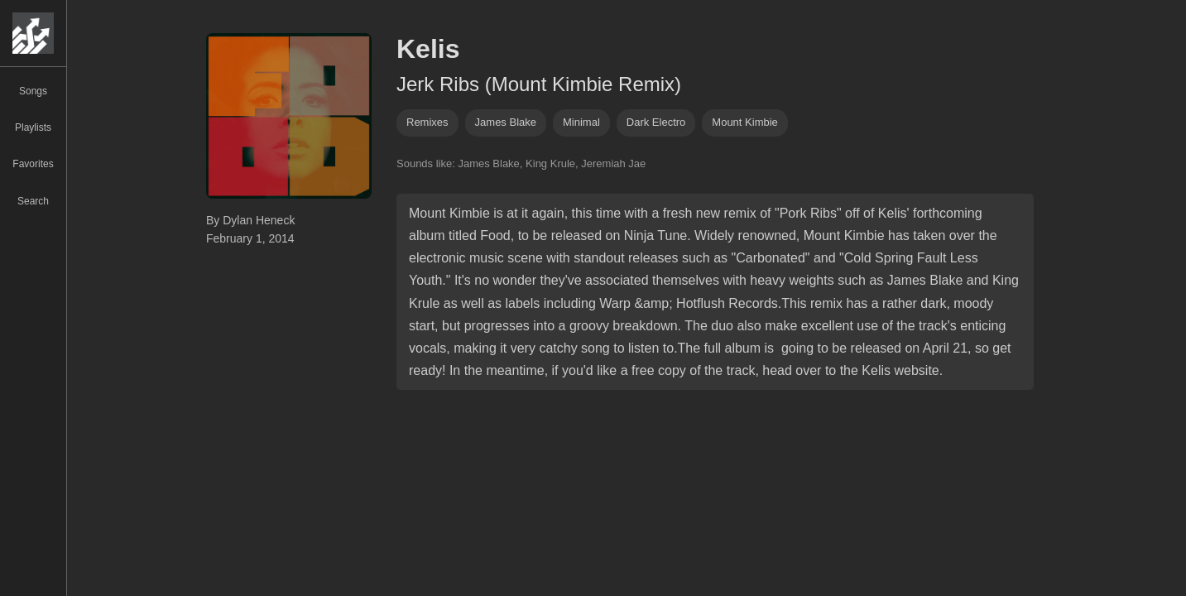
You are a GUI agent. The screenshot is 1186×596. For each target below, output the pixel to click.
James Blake (505, 122)
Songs (33, 91)
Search (33, 201)
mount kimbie (744, 122)
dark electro (656, 122)
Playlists (33, 127)
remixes (427, 122)
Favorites (32, 164)
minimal (581, 122)
